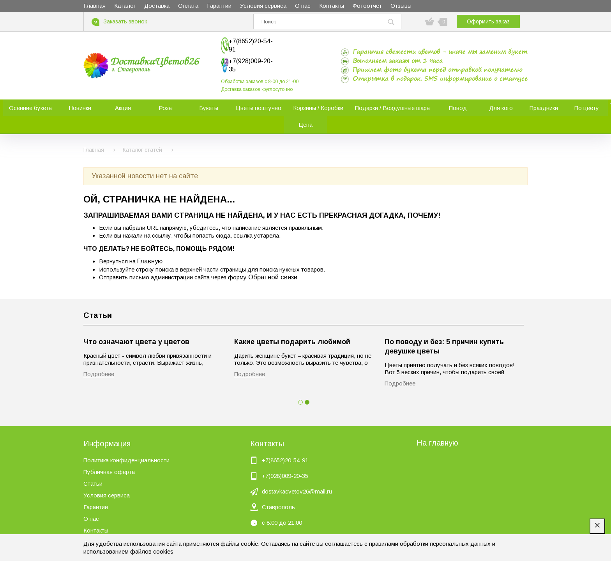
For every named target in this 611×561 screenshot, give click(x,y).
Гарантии (95, 493)
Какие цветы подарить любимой (292, 328)
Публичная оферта (109, 457)
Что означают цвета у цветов (136, 328)
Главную (149, 247)
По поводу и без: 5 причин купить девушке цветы (444, 332)
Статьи (97, 301)
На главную (437, 428)
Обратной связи (272, 262)
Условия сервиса (106, 481)
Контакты (95, 516)
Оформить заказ (488, 21)
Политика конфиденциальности (126, 446)
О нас (91, 504)
